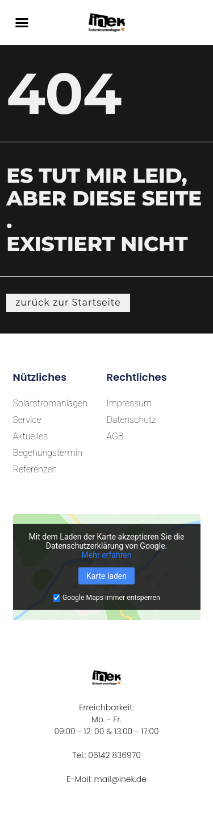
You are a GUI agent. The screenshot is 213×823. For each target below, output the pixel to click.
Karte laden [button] (106, 576)
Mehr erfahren (107, 554)
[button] (22, 23)
